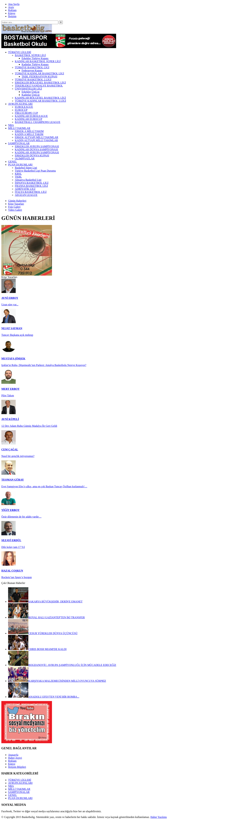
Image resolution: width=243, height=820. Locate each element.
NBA (11, 786)
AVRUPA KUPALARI (20, 783)
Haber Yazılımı (158, 817)
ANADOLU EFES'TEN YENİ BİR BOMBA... (43, 696)
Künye (11, 13)
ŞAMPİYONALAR (19, 792)
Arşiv (11, 7)
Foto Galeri (14, 206)
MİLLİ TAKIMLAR (19, 789)
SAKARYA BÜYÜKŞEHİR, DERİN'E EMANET (45, 601)
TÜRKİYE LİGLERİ (19, 779)
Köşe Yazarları (16, 203)
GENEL (12, 795)
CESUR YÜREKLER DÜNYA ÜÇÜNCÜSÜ (42, 633)
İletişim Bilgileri (17, 766)
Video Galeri (15, 209)
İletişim (12, 16)
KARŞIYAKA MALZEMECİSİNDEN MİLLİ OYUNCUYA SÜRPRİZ (57, 680)
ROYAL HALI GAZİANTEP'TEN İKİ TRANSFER (46, 617)
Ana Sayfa (13, 4)
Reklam (12, 10)
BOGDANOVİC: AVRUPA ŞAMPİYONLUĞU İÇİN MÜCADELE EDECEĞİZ (62, 665)
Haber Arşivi (15, 757)
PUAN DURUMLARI (20, 798)
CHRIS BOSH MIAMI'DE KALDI (37, 649)
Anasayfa (13, 754)
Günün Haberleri (17, 200)
